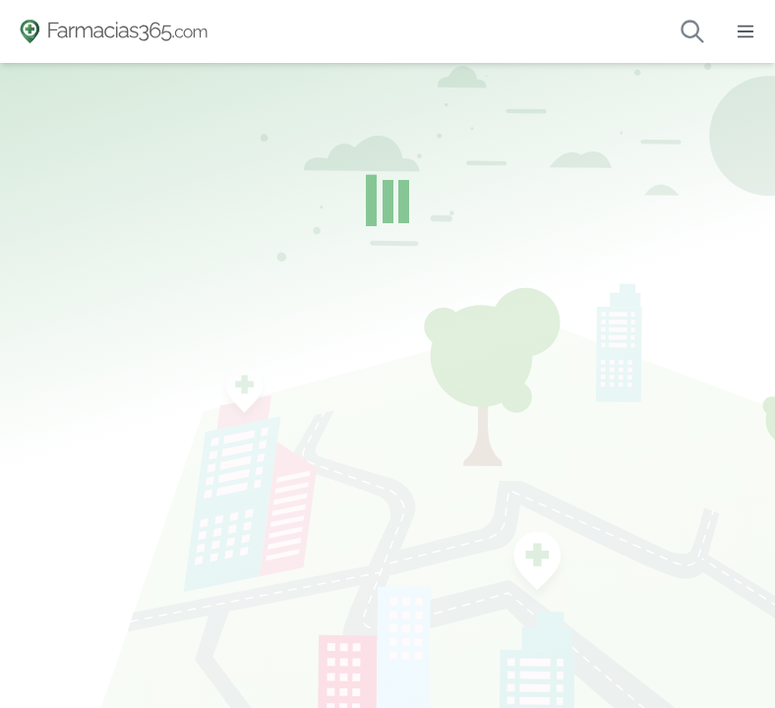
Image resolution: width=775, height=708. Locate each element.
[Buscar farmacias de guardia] (692, 31)
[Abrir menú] (745, 31)
